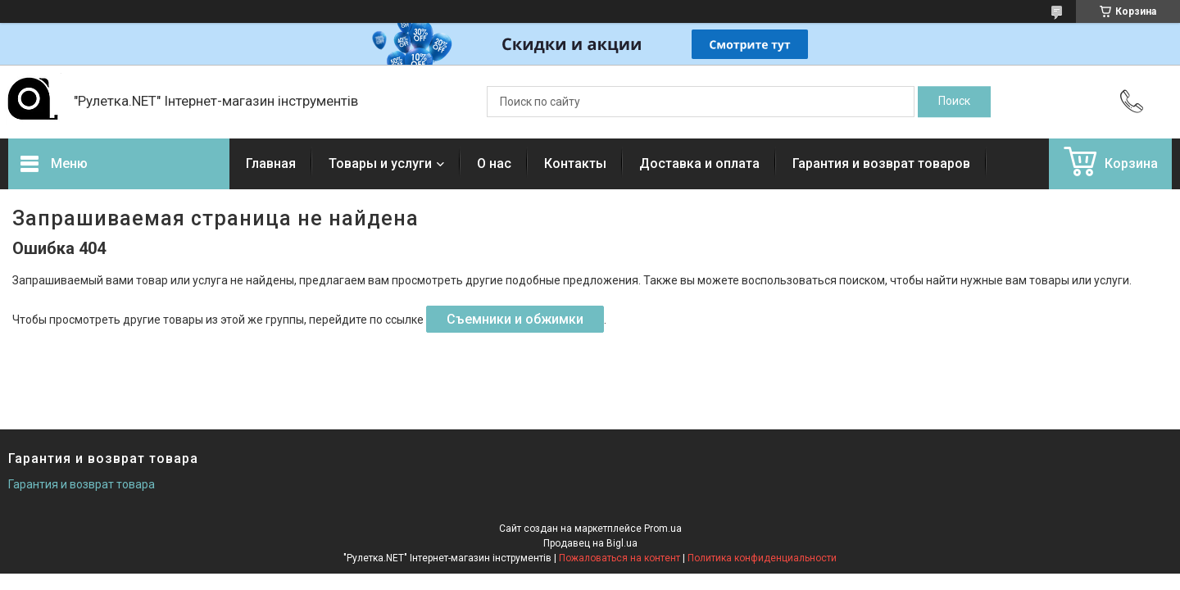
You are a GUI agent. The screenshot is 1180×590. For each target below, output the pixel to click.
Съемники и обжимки (515, 319)
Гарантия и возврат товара (81, 484)
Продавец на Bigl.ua (590, 543)
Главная (271, 163)
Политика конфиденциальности (762, 558)
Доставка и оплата (699, 163)
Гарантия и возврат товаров (881, 163)
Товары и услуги (380, 163)
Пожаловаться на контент (619, 558)
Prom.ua (663, 528)
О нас (494, 163)
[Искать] (954, 101)
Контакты (575, 163)
